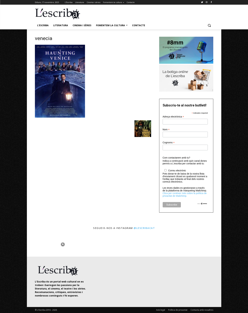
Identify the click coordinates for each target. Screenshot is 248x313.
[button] (209, 25)
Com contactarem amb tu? (176, 157)
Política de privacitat (177, 309)
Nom (166, 129)
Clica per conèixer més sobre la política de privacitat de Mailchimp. (185, 194)
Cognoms (169, 142)
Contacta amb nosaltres (202, 309)
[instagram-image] (38, 243)
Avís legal (160, 309)
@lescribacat (144, 228)
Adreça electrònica (173, 116)
